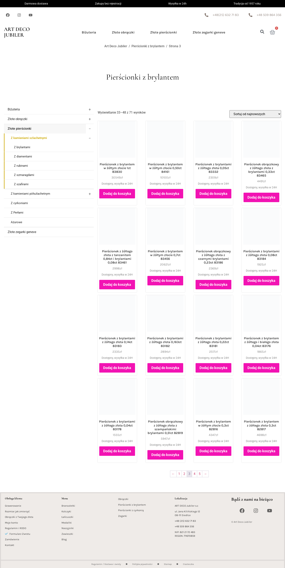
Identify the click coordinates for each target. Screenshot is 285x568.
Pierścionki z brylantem (148, 46)
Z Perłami (17, 212)
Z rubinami (21, 165)
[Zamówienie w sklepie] (255, 114)
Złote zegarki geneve (209, 32)
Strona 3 (175, 46)
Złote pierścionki (163, 32)
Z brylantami (22, 147)
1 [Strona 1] (179, 474)
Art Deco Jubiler (17, 32)
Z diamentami (23, 156)
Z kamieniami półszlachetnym (30, 193)
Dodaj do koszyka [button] (117, 193)
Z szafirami (21, 184)
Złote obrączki (123, 32)
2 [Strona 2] (184, 474)
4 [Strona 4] (194, 474)
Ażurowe (16, 222)
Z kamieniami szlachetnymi (29, 138)
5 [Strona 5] (199, 474)
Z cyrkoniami (19, 203)
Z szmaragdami (24, 175)
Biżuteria (89, 32)
